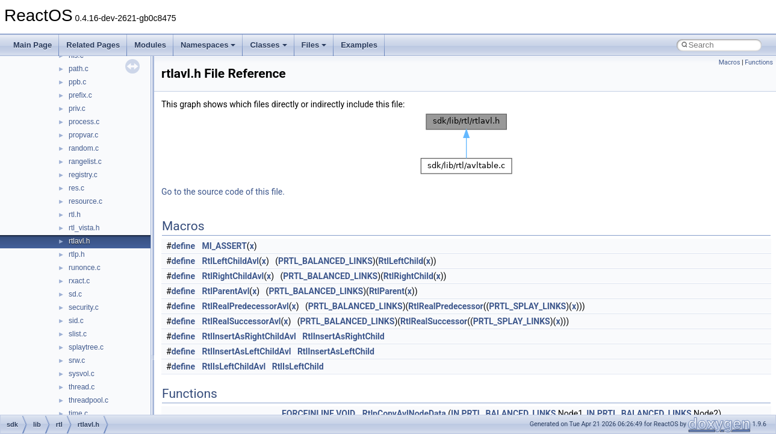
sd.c (75, 294)
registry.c (83, 175)
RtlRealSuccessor (433, 321)
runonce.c (85, 267)
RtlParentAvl (226, 291)
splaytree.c (86, 347)
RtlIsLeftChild (298, 366)
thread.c (82, 387)
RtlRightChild (408, 276)
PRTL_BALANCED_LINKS (325, 261)
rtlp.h (77, 254)
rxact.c (79, 281)
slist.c (78, 334)
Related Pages (93, 44)
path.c (78, 68)
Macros (729, 62)
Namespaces (208, 44)
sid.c (76, 320)
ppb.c (77, 82)
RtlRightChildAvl (233, 276)
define (183, 246)
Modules (150, 44)
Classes (268, 44)
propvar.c (83, 135)
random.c (84, 148)
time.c (78, 413)
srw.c (77, 360)
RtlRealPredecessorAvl (245, 306)
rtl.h (75, 214)
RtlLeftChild (400, 261)
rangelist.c (85, 161)
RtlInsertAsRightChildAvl (249, 336)
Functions (759, 62)
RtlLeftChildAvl (230, 261)
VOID (345, 413)
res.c (76, 188)
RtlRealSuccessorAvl (241, 321)
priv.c (77, 108)
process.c (84, 122)
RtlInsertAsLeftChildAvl (246, 351)
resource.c (85, 201)
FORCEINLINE (308, 413)
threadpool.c (88, 400)
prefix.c (80, 95)
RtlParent (387, 291)
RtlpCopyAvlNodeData (404, 413)
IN (455, 413)
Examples (359, 44)
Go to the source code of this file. (223, 192)
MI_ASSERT (224, 246)
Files (314, 44)
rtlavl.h (79, 241)
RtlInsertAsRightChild (343, 336)
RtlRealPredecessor (445, 306)
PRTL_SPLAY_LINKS (527, 306)
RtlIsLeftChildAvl (234, 366)
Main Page (32, 44)
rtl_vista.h (84, 228)
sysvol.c (82, 374)
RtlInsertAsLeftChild (335, 351)
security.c (84, 307)
